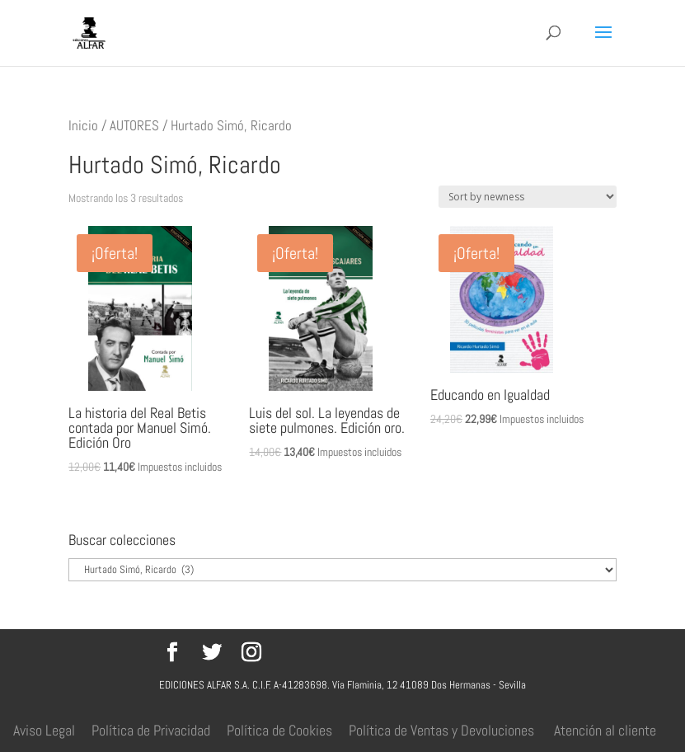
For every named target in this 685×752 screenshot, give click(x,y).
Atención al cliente (605, 730)
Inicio (83, 125)
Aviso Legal (44, 730)
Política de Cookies (279, 730)
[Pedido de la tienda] (528, 197)
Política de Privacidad (150, 730)
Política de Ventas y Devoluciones (441, 730)
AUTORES (134, 125)
